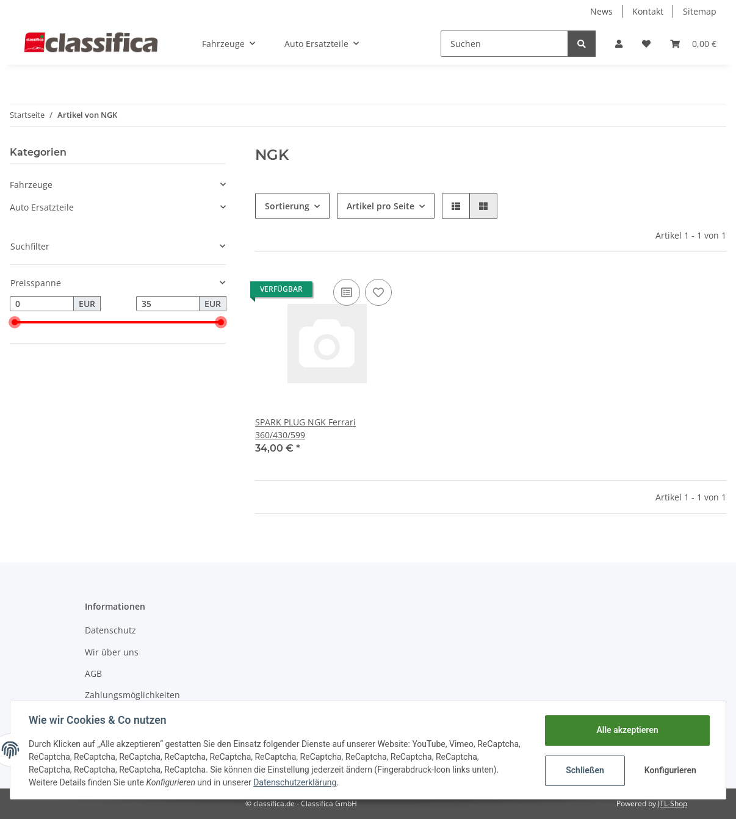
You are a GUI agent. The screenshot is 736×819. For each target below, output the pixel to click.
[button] (618, 44)
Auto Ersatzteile (42, 207)
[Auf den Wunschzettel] (378, 292)
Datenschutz (110, 630)
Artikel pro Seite (380, 206)
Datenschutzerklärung (295, 782)
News (601, 11)
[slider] (15, 322)
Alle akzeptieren (626, 730)
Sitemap (699, 11)
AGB (93, 673)
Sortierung (287, 206)
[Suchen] (504, 44)
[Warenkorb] (693, 44)
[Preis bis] (168, 304)
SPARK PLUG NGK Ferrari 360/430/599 (305, 428)
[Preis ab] (42, 304)
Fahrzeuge (31, 184)
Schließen (584, 770)
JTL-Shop (672, 803)
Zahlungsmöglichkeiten (132, 695)
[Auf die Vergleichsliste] (346, 292)
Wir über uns (112, 652)
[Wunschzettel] (646, 44)
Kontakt (647, 11)
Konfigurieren (670, 770)
